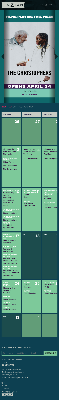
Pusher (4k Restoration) (8, 250)
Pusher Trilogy (9, 247)
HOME (4, 386)
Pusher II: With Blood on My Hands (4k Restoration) (11, 260)
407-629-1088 (14, 369)
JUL (20, 107)
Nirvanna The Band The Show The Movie (9, 151)
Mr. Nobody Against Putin (8, 226)
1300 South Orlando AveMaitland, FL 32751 (13, 373)
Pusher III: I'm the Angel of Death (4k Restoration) (11, 272)
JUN (15, 107)
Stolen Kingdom (9, 213)
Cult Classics (49, 203)
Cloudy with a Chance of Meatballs (9, 290)
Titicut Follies (8, 162)
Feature (6, 209)
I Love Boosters (9, 299)
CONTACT (6, 389)
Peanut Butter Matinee (6, 284)
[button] (55, 5)
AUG (26, 107)
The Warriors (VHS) (49, 286)
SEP (31, 107)
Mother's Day (9, 190)
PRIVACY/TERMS (9, 392)
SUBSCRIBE (50, 353)
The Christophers (10, 166)
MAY (10, 107)
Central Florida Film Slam (8, 236)
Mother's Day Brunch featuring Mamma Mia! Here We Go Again (8, 199)
